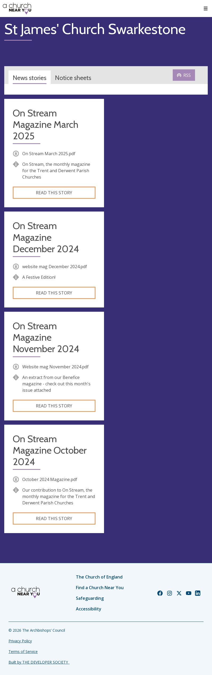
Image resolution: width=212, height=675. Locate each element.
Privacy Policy (20, 640)
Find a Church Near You (100, 587)
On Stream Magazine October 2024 (49, 450)
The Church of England (99, 577)
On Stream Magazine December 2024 (46, 237)
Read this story (54, 193)
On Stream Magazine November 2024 (46, 337)
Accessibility (88, 609)
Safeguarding (90, 598)
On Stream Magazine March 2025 (45, 124)
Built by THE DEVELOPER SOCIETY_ (39, 662)
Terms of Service (23, 651)
